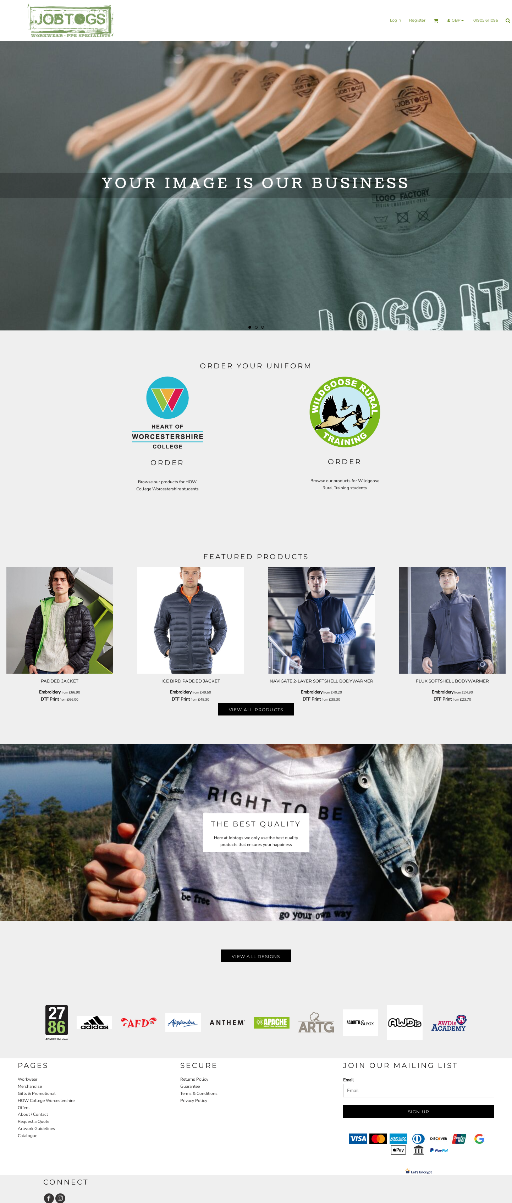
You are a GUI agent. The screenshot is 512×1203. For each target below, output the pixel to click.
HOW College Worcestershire (46, 1100)
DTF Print (50, 699)
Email (348, 1080)
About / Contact (33, 1114)
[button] (436, 20)
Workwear (27, 1079)
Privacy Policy (193, 1100)
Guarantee (190, 1086)
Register (417, 20)
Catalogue (27, 1135)
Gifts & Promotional (37, 1093)
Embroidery (50, 692)
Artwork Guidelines (36, 1128)
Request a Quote (33, 1121)
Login (395, 20)
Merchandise (30, 1086)
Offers (23, 1107)
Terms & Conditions (199, 1093)
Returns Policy (194, 1079)
